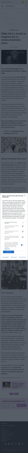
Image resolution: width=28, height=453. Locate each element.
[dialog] (14, 226)
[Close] (25, 195)
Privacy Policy (22, 257)
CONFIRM (8, 251)
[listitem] (14, 223)
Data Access (14, 257)
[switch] (22, 226)
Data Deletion (5, 257)
